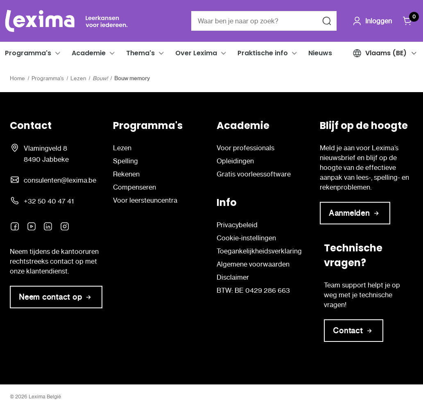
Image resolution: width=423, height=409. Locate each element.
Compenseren (134, 187)
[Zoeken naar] (327, 21)
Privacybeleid (237, 225)
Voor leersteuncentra (145, 200)
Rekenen (126, 174)
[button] (58, 53)
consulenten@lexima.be (60, 180)
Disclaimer (233, 277)
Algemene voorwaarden (253, 264)
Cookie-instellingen (246, 238)
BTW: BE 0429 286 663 (253, 290)
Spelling (125, 161)
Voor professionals (245, 148)
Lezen (122, 148)
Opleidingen (235, 161)
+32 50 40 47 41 (49, 201)
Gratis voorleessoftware (254, 174)
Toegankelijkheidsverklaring (259, 251)
